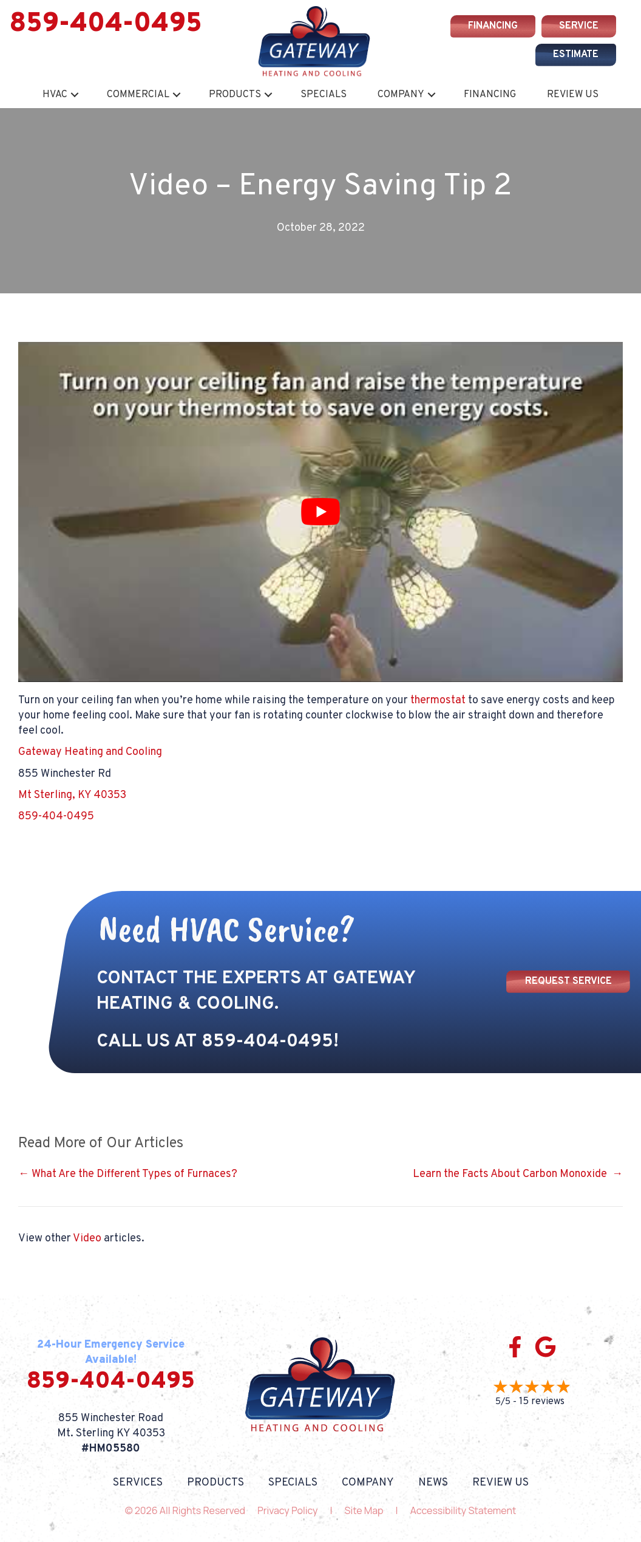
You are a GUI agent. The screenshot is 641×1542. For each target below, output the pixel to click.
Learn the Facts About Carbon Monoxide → (518, 1174)
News (433, 1483)
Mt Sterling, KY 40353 (72, 795)
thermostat (438, 701)
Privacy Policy (287, 1510)
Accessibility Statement (463, 1510)
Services (138, 1483)
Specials (323, 95)
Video (87, 1239)
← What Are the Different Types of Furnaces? (127, 1174)
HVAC (54, 95)
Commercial (138, 95)
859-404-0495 (105, 24)
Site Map (364, 1510)
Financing (490, 95)
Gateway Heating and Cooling (90, 752)
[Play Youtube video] (320, 512)
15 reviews (542, 1402)
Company (401, 95)
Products (235, 95)
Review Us (573, 95)
